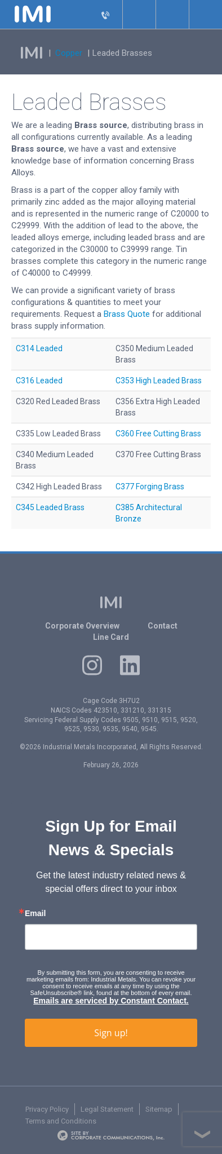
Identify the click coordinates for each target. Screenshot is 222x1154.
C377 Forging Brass (150, 486)
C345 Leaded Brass (50, 507)
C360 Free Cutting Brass (158, 433)
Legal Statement (107, 1109)
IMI (31, 53)
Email (35, 913)
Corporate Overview (82, 625)
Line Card (111, 637)
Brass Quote (127, 314)
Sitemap (158, 1109)
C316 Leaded (39, 380)
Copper (68, 53)
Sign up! (110, 1033)
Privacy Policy (47, 1109)
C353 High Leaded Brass (159, 380)
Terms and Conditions (60, 1121)
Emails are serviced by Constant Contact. (110, 1000)
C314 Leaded (39, 348)
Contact (162, 625)
